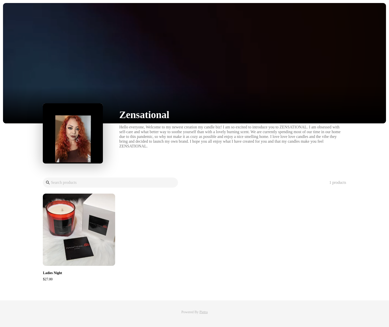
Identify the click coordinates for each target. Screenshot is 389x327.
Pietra (204, 312)
